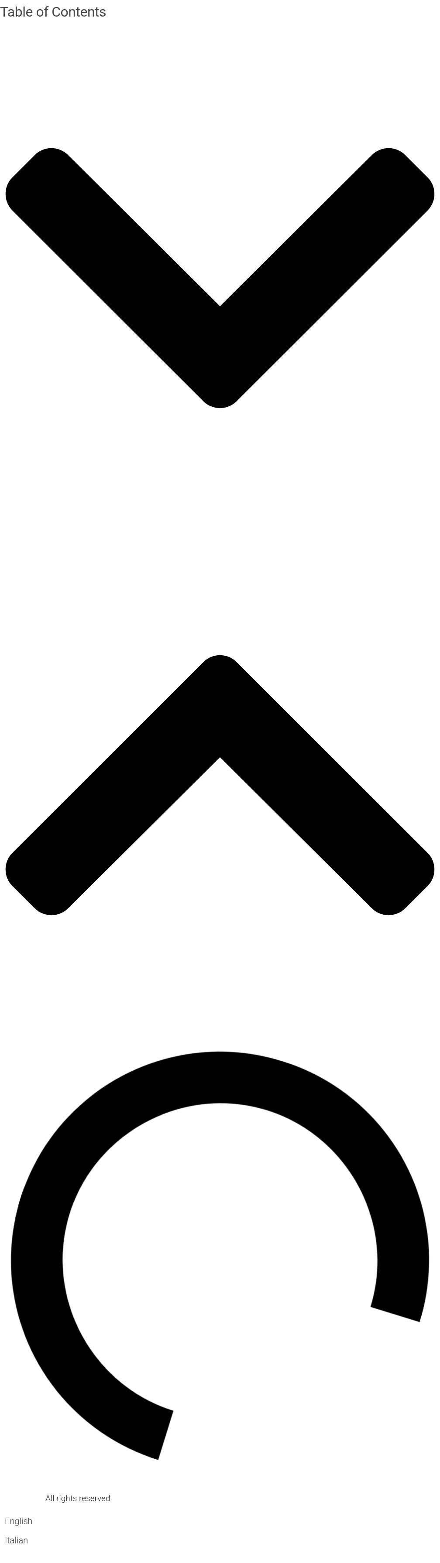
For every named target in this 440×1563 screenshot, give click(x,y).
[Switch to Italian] (18, 1540)
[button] (220, 280)
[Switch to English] (18, 1521)
